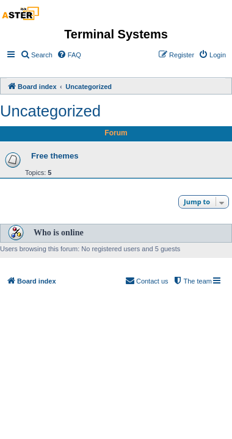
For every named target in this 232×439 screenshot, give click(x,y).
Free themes (55, 155)
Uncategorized (50, 111)
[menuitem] (36, 55)
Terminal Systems (116, 34)
